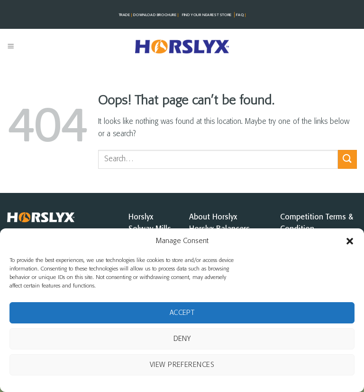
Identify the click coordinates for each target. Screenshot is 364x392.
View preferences (182, 365)
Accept (182, 313)
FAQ (240, 15)
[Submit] (347, 159)
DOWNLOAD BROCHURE (156, 15)
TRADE (126, 15)
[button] (350, 241)
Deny (182, 339)
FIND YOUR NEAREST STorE (207, 15)
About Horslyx (213, 217)
